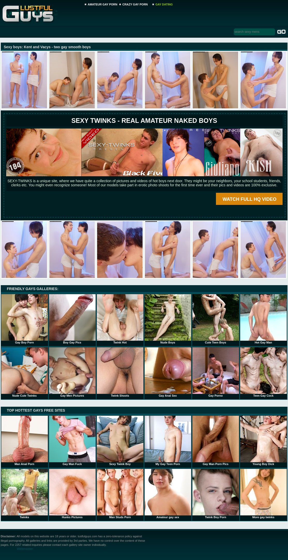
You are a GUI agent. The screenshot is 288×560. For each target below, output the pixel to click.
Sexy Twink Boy (120, 440)
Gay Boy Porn (24, 319)
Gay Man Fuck (72, 440)
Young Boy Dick (263, 440)
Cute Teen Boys (215, 319)
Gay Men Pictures (72, 372)
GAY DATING (164, 4)
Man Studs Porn (120, 494)
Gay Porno (215, 372)
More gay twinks (263, 494)
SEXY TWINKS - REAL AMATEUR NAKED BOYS (144, 120)
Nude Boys (167, 319)
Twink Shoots (120, 372)
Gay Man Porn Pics (215, 440)
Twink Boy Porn (215, 494)
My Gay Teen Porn (167, 440)
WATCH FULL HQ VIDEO (249, 199)
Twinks (24, 494)
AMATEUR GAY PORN (103, 4)
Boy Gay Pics (72, 319)
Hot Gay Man (263, 319)
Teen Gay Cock (263, 372)
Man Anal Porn (24, 440)
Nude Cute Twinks (24, 372)
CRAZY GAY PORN (135, 4)
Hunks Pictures (72, 494)
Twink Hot (120, 319)
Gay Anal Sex (167, 372)
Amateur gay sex (167, 494)
